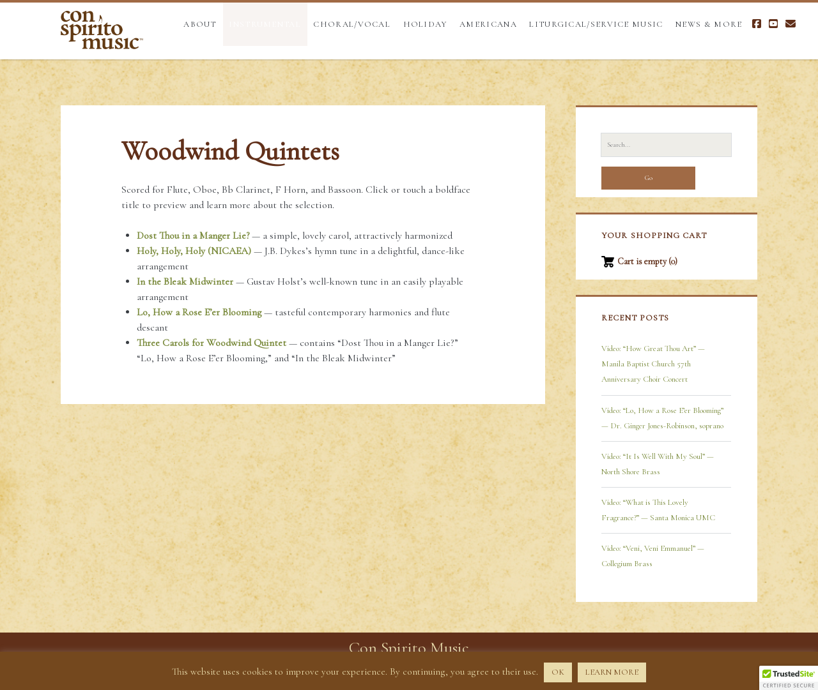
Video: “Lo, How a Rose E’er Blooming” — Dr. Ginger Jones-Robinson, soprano (662, 418)
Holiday (425, 24)
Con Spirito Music (409, 647)
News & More (708, 24)
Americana (488, 24)
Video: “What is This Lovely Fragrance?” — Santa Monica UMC (658, 510)
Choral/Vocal (351, 24)
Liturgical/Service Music (596, 24)
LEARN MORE (611, 672)
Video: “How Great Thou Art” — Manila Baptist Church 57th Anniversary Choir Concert (653, 363)
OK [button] (558, 672)
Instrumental (265, 24)
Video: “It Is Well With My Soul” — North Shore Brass (657, 464)
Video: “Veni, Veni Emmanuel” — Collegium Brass (652, 556)
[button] (788, 678)
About (200, 24)
